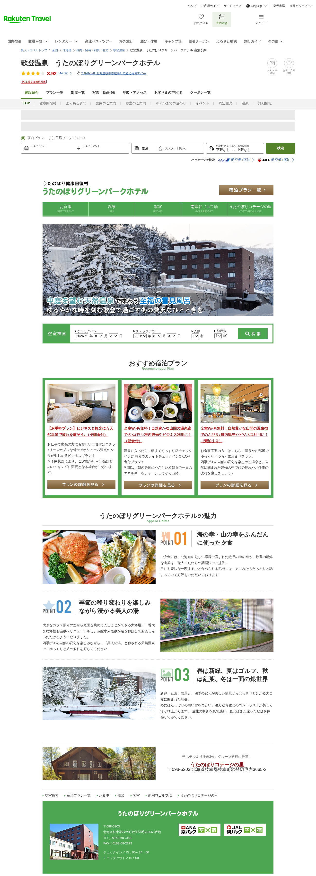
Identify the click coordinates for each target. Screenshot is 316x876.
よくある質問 (76, 103)
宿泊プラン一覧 (79, 795)
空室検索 (52, 795)
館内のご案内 (106, 103)
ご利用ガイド (210, 6)
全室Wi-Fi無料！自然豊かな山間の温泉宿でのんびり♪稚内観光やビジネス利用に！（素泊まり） (234, 434)
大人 (168, 148)
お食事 (65, 209)
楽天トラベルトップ (34, 50)
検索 (280, 148)
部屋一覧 (78, 92)
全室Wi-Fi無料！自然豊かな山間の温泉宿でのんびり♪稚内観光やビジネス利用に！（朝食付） (158, 434)
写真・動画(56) (103, 92)
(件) (65, 73)
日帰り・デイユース (70, 138)
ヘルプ (192, 6)
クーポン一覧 (200, 92)
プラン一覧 (54, 92)
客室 (158, 209)
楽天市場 (279, 6)
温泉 (245, 103)
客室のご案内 (136, 103)
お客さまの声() (168, 92)
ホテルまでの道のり (171, 103)
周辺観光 (225, 103)
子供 (179, 148)
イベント (202, 103)
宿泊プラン (35, 138)
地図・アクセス (135, 92)
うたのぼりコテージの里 (250, 209)
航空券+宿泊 (234, 160)
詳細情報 (265, 103)
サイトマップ (232, 6)
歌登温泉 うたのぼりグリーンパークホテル (90, 63)
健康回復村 (47, 103)
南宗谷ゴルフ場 (204, 209)
